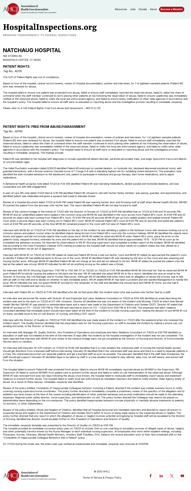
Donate (143, 9)
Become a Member (172, 9)
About (153, 9)
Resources (121, 9)
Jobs (133, 9)
